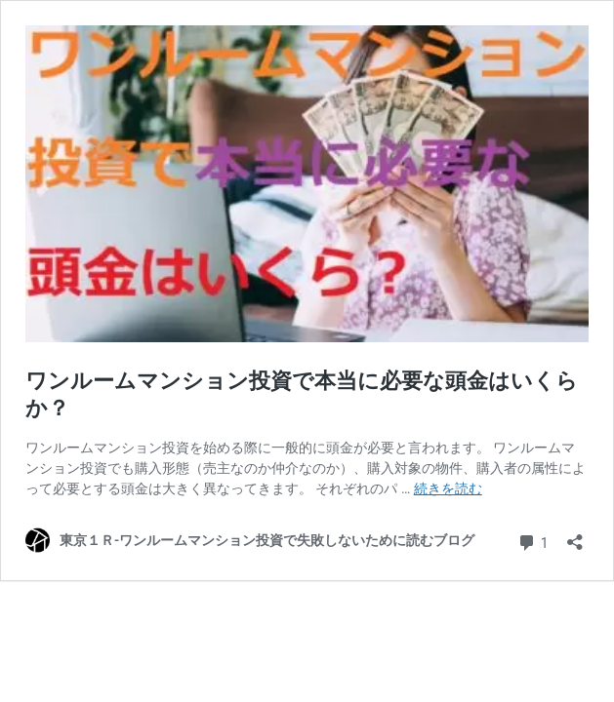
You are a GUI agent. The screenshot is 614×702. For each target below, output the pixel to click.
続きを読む (448, 488)
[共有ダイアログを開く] (575, 536)
